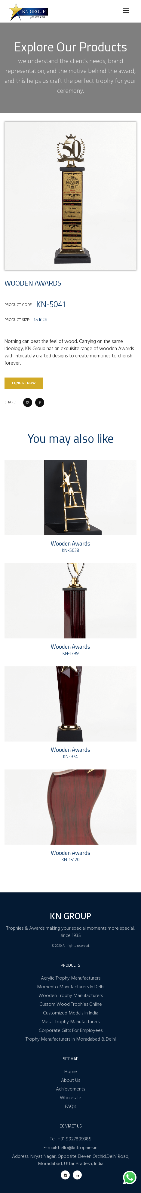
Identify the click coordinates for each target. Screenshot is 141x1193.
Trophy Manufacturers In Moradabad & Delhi (71, 1039)
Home (70, 1072)
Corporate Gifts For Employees (71, 1031)
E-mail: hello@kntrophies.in (70, 1148)
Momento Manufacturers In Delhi (70, 987)
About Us (70, 1080)
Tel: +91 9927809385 (70, 1139)
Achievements (70, 1089)
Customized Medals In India (70, 1013)
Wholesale (70, 1098)
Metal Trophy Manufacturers (70, 1022)
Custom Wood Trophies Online (70, 1004)
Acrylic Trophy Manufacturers (70, 978)
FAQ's (70, 1107)
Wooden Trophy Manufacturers (70, 996)
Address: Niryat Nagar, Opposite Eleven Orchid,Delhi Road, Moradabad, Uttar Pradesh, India (70, 1160)
